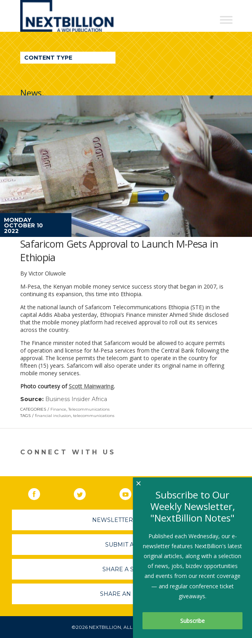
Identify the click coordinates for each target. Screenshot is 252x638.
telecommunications (93, 415)
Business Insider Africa (76, 399)
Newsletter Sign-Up (126, 520)
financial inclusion (53, 415)
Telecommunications (89, 409)
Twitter (85, 492)
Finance (58, 409)
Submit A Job (126, 544)
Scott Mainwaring (91, 386)
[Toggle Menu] (226, 19)
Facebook (39, 492)
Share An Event (126, 593)
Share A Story (126, 569)
